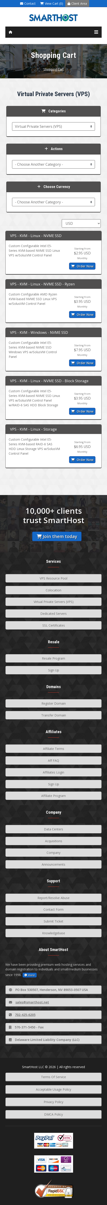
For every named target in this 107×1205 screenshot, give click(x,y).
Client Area (77, 3)
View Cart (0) (51, 3)
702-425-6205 (22, 1015)
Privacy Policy (53, 1102)
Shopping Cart (53, 69)
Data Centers (53, 829)
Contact (28, 3)
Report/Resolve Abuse (53, 898)
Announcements (53, 864)
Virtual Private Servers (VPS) (54, 602)
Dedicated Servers (53, 613)
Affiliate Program (53, 796)
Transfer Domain (53, 715)
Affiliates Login (53, 772)
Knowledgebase (53, 933)
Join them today (57, 536)
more (30, 975)
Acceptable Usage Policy (53, 1089)
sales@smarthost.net (29, 1002)
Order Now (82, 266)
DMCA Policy (53, 1114)
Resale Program (53, 658)
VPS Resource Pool (53, 578)
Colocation (53, 590)
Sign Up (53, 670)
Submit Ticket (53, 921)
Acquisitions (53, 841)
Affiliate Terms (53, 749)
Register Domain (53, 703)
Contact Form (53, 909)
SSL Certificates (53, 625)
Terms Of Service (53, 1077)
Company (53, 852)
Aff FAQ (53, 760)
